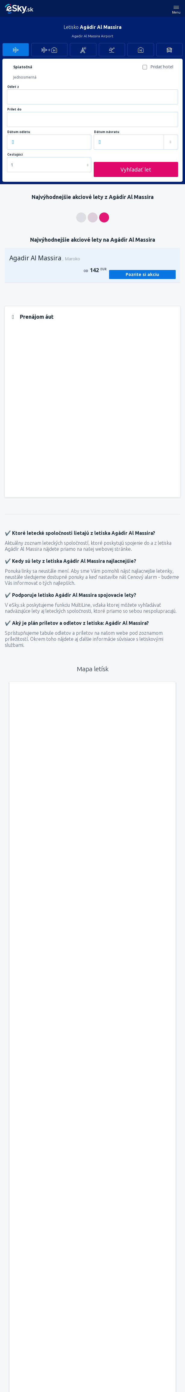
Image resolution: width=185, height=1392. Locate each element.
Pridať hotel (161, 67)
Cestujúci (15, 155)
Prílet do (14, 109)
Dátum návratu (106, 132)
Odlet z (13, 87)
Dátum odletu (18, 132)
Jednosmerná (24, 77)
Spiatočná (22, 67)
